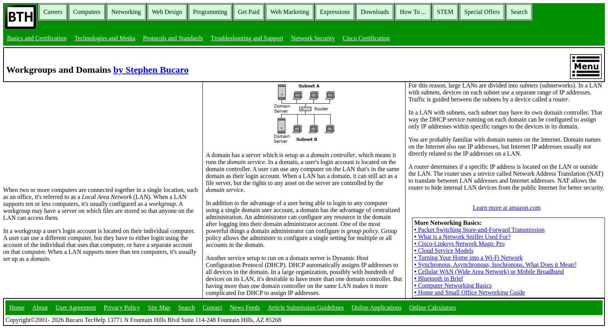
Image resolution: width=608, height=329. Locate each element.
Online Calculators (432, 307)
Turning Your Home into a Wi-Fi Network (468, 257)
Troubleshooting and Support (247, 38)
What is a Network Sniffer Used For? (462, 236)
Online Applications (376, 307)
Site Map (159, 307)
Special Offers (482, 12)
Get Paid (249, 12)
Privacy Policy (122, 307)
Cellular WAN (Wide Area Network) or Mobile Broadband (489, 271)
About (40, 307)
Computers (86, 12)
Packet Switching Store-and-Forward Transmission (479, 229)
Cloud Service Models (443, 250)
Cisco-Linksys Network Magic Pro (459, 243)
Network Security (313, 38)
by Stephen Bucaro (150, 70)
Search (519, 12)
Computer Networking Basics (453, 285)
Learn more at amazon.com (507, 207)
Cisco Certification (366, 38)
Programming (210, 12)
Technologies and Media (104, 38)
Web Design (167, 12)
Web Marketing (289, 12)
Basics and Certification (37, 38)
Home (16, 307)
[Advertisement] (61, 130)
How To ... (413, 12)
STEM (445, 12)
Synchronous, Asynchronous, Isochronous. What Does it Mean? (495, 264)
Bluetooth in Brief (438, 278)
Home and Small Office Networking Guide (469, 292)
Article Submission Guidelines (306, 307)
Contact (212, 307)
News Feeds (245, 307)
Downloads (375, 12)
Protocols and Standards (173, 38)
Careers (52, 12)
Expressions (335, 12)
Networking (126, 12)
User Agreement (75, 307)
